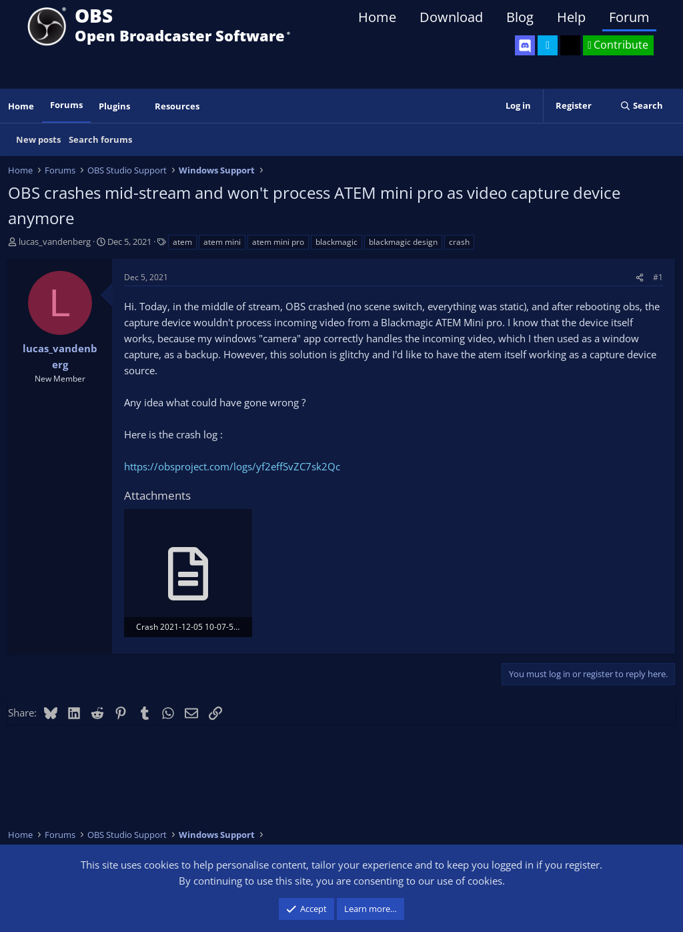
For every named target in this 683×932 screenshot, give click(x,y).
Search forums (100, 139)
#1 (658, 277)
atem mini (222, 242)
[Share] (639, 277)
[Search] (641, 105)
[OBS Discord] (525, 45)
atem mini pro (278, 242)
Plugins (114, 106)
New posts (38, 139)
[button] (139, 106)
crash (459, 242)
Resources (177, 106)
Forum (629, 17)
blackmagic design (403, 242)
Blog (520, 17)
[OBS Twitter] (548, 45)
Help (571, 17)
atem (182, 242)
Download (451, 17)
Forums (66, 105)
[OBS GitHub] (570, 45)
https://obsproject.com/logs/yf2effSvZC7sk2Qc (232, 466)
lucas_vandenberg (55, 242)
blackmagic (336, 242)
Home (377, 17)
